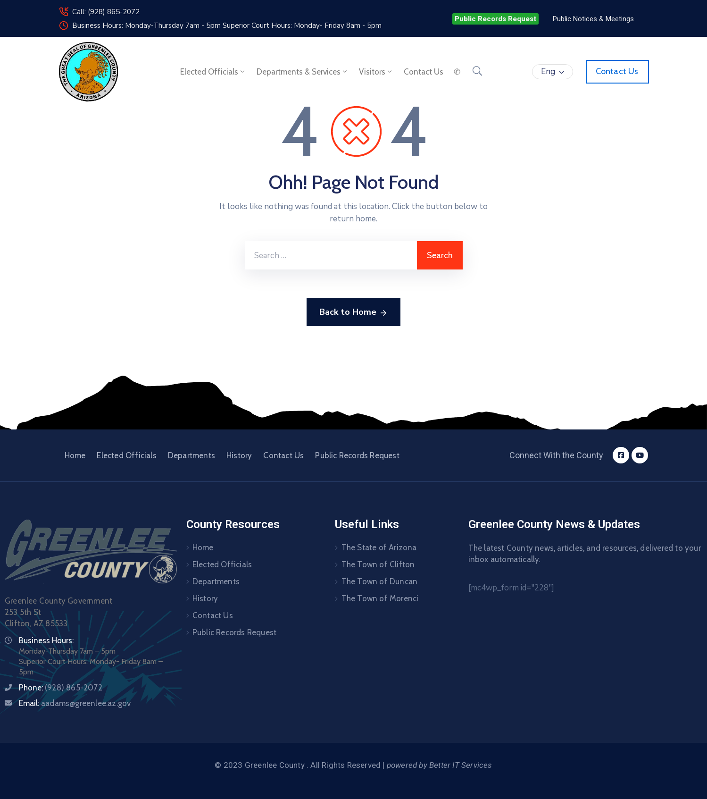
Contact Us (283, 455)
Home (75, 455)
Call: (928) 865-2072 (106, 12)
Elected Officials (213, 71)
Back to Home (353, 312)
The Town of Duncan (379, 581)
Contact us (423, 71)
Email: (75, 703)
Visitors (376, 71)
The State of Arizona (379, 547)
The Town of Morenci (380, 598)
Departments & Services (303, 71)
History (239, 455)
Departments (191, 455)
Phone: (60, 687)
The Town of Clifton (378, 564)
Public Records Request (357, 455)
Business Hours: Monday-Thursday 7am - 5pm (147, 25)
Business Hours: (46, 640)
